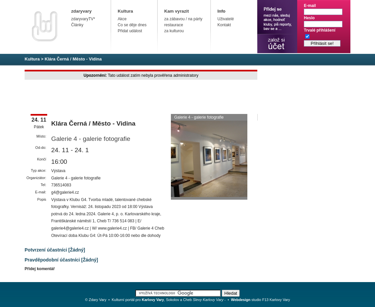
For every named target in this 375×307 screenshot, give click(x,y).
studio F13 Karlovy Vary (260, 300)
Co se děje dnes (132, 25)
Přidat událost (130, 31)
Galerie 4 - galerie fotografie (90, 138)
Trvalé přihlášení (319, 30)
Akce (122, 19)
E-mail (310, 5)
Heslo (309, 18)
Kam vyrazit (176, 11)
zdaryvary (81, 11)
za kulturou (174, 31)
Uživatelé (225, 19)
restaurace (173, 25)
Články (77, 25)
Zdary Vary (97, 300)
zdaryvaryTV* (83, 19)
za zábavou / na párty (183, 19)
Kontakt (224, 25)
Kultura (125, 11)
